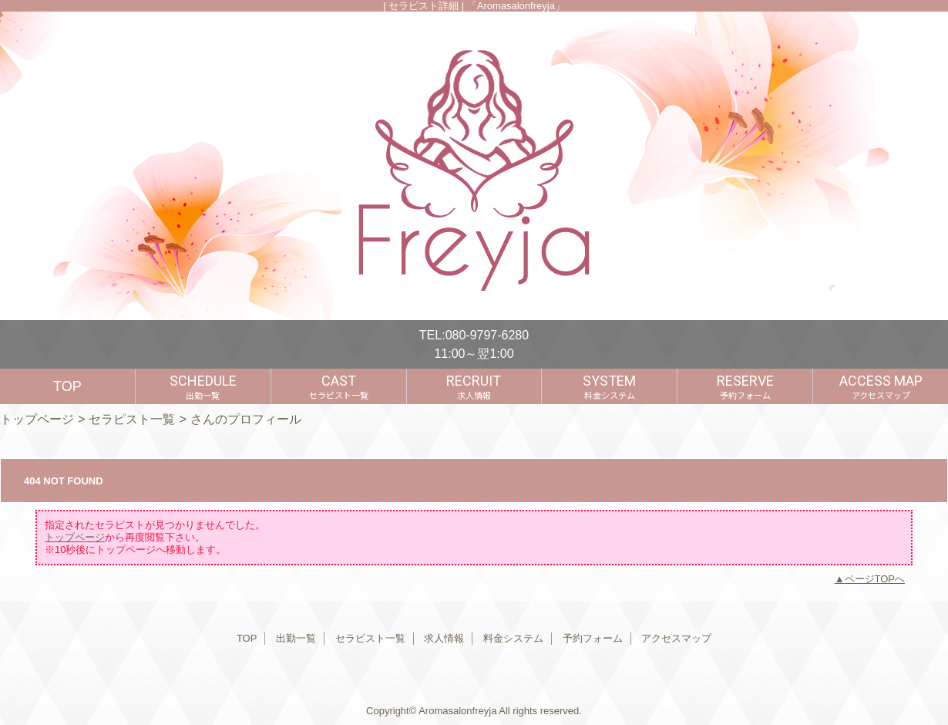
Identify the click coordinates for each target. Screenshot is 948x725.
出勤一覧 (296, 638)
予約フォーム (593, 638)
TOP (67, 386)
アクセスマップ (676, 638)
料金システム (513, 638)
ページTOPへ (875, 579)
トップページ (37, 419)
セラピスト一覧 (132, 419)
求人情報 (444, 638)
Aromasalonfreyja (457, 711)
